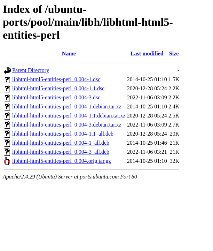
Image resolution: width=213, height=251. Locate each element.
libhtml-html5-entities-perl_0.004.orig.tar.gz (61, 161)
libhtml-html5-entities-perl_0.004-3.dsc (56, 97)
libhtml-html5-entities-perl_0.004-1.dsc (56, 79)
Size (174, 53)
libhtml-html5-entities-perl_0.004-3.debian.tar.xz (66, 125)
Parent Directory (30, 70)
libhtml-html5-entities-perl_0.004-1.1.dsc (58, 88)
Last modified (147, 53)
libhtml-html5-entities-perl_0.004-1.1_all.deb (62, 134)
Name (69, 53)
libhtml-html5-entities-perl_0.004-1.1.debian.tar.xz (69, 116)
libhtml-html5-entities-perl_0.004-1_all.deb (60, 143)
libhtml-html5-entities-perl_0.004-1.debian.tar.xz (66, 106)
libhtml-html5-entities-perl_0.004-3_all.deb (60, 152)
